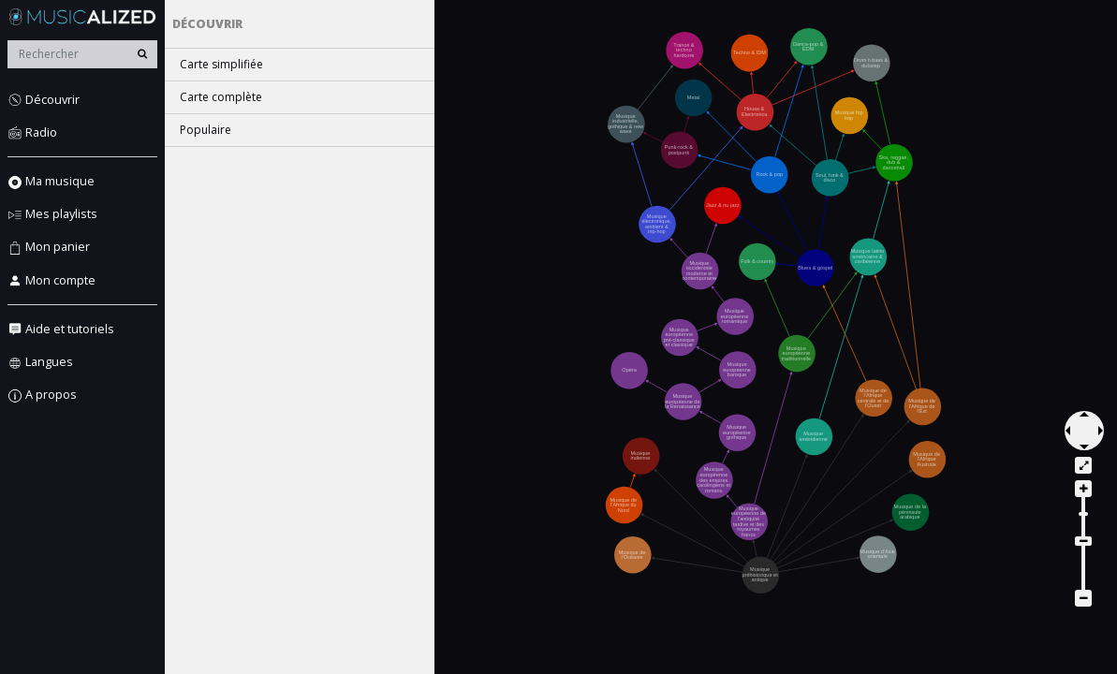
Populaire (205, 130)
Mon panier (48, 247)
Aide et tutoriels (60, 329)
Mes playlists (52, 214)
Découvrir (43, 100)
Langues (40, 362)
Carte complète (221, 97)
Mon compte (51, 280)
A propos (42, 394)
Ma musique (51, 181)
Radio (32, 132)
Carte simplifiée (221, 64)
